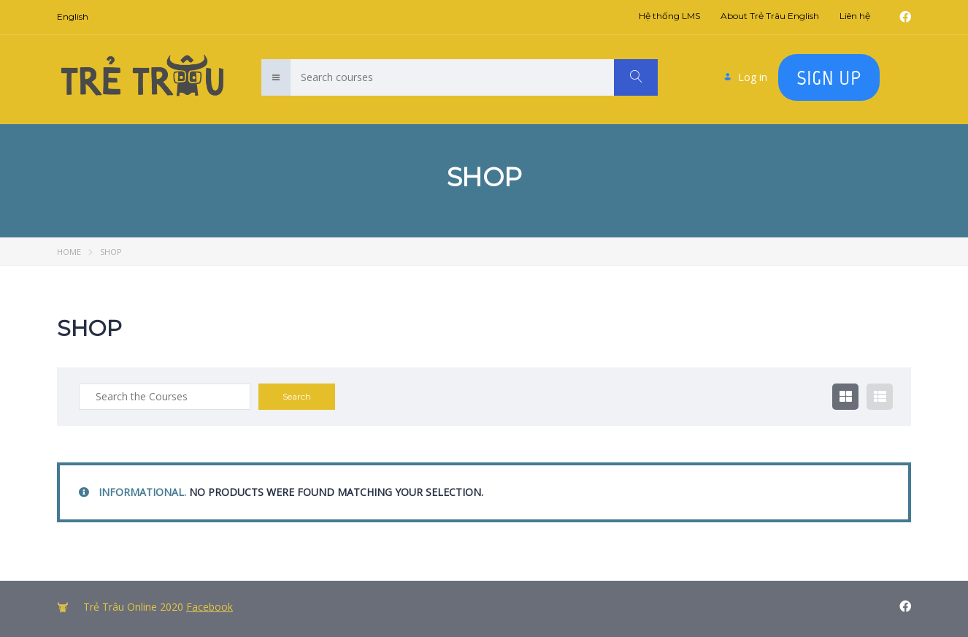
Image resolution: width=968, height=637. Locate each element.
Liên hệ (855, 15)
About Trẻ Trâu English (770, 15)
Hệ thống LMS (669, 15)
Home (69, 251)
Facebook (209, 607)
